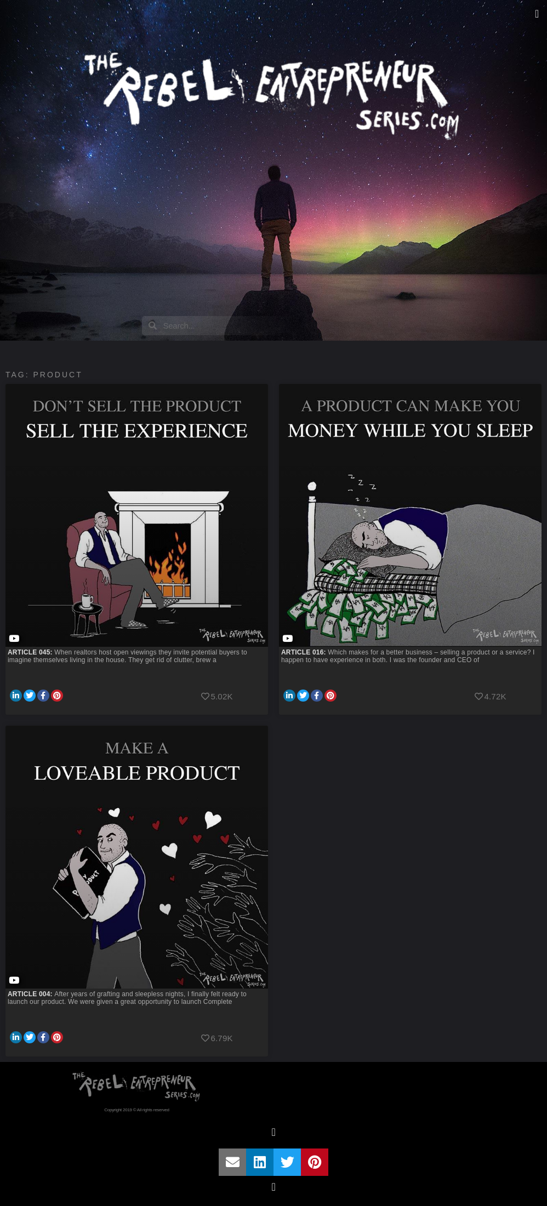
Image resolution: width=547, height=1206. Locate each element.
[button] (537, 13)
